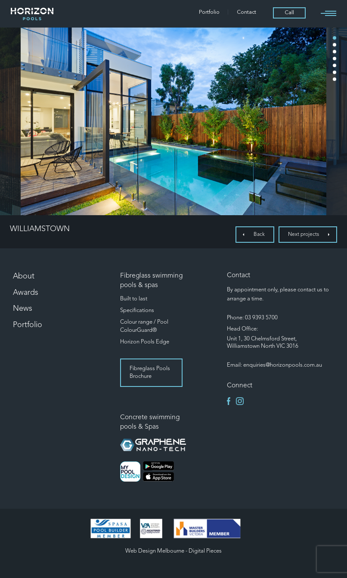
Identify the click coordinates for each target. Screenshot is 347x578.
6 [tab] (334, 72)
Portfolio (209, 12)
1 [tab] (334, 38)
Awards (25, 293)
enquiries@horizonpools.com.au (282, 365)
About (23, 276)
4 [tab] (334, 58)
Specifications (137, 310)
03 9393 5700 (261, 318)
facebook (231, 401)
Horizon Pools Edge (144, 342)
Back (259, 234)
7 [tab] (334, 79)
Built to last (133, 299)
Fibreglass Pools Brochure (150, 372)
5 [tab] (334, 65)
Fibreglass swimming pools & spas (151, 280)
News (22, 308)
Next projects (303, 234)
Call (289, 12)
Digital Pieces (205, 551)
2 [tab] (334, 44)
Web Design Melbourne (154, 551)
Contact (246, 12)
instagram (240, 401)
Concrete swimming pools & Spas (150, 422)
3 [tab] (334, 51)
